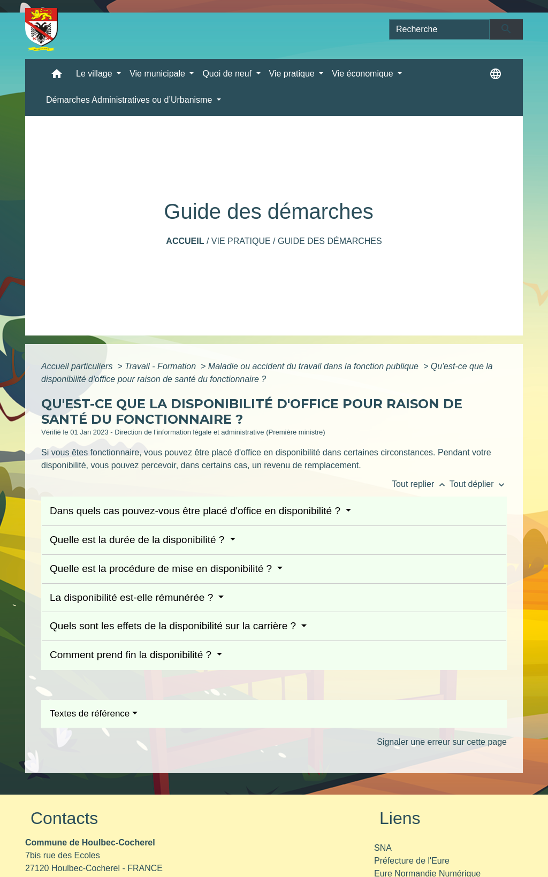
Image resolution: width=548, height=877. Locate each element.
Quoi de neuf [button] (228, 73)
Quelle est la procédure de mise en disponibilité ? (162, 568)
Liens (400, 818)
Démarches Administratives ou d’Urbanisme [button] (130, 99)
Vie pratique (241, 241)
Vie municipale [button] (158, 73)
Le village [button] (95, 73)
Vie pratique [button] (293, 73)
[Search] (439, 29)
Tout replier (421, 484)
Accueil (185, 241)
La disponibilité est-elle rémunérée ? (133, 597)
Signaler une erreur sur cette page (442, 741)
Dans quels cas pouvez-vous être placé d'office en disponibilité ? (196, 510)
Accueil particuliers (78, 366)
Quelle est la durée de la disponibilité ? (138, 539)
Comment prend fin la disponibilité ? (132, 654)
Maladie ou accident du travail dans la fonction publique (314, 366)
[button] (57, 76)
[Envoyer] (506, 29)
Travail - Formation (162, 366)
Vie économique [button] (363, 73)
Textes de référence (90, 713)
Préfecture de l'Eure (412, 860)
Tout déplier (478, 484)
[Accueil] (41, 29)
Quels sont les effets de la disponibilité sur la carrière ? (174, 625)
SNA (383, 847)
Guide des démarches (330, 241)
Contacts (64, 818)
